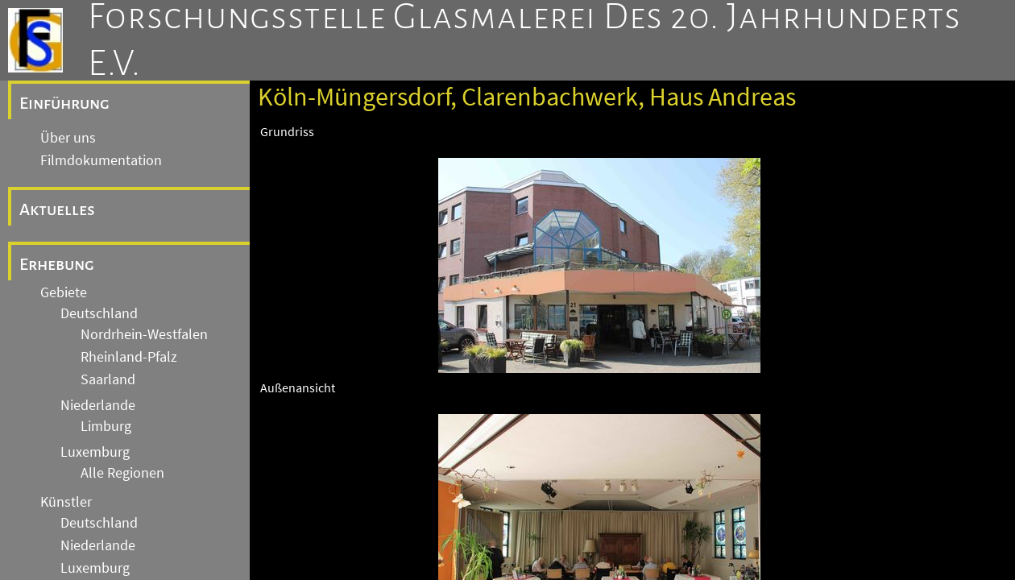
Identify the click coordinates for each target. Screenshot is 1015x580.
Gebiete (63, 292)
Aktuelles (57, 209)
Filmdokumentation (101, 160)
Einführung (64, 103)
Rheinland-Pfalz (129, 357)
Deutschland (99, 313)
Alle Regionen (122, 473)
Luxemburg (95, 452)
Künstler (66, 502)
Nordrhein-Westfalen (144, 334)
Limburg (106, 426)
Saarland (108, 379)
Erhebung (56, 264)
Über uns (68, 138)
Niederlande (97, 405)
